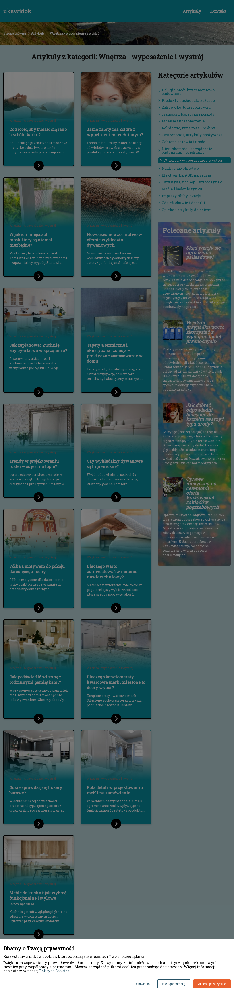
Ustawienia (142, 984)
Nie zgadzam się (173, 984)
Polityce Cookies (54, 970)
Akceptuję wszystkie (212, 984)
